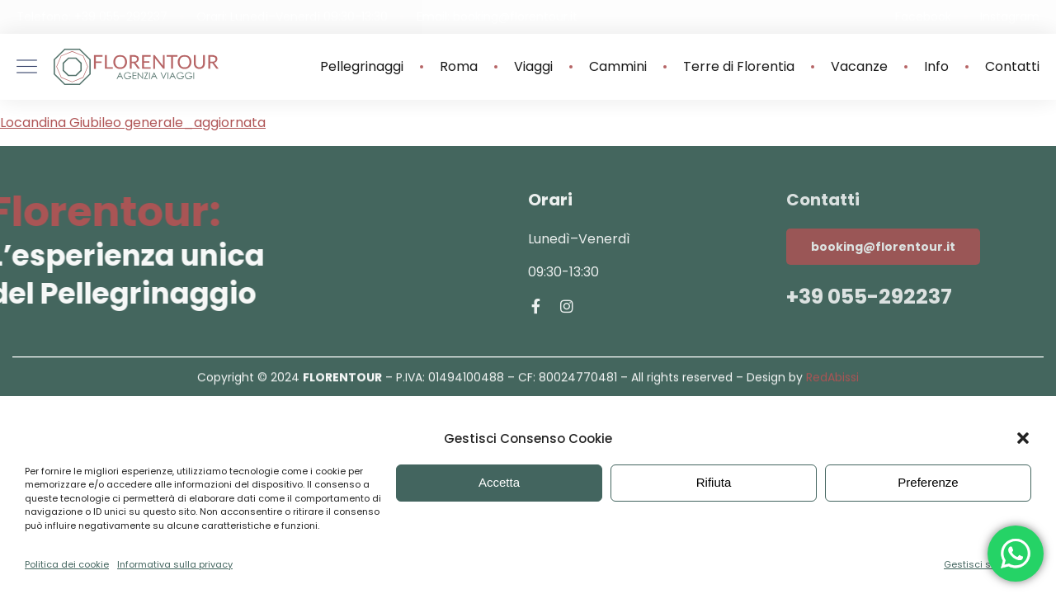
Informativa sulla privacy (175, 564)
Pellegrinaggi (361, 67)
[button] (1023, 438)
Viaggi (533, 67)
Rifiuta (714, 482)
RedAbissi (832, 379)
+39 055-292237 (869, 296)
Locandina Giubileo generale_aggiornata (133, 122)
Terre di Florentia (738, 67)
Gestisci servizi (979, 564)
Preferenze (928, 482)
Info (936, 67)
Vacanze (859, 67)
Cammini (618, 67)
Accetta (499, 482)
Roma (459, 67)
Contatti (1012, 67)
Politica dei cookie (67, 564)
